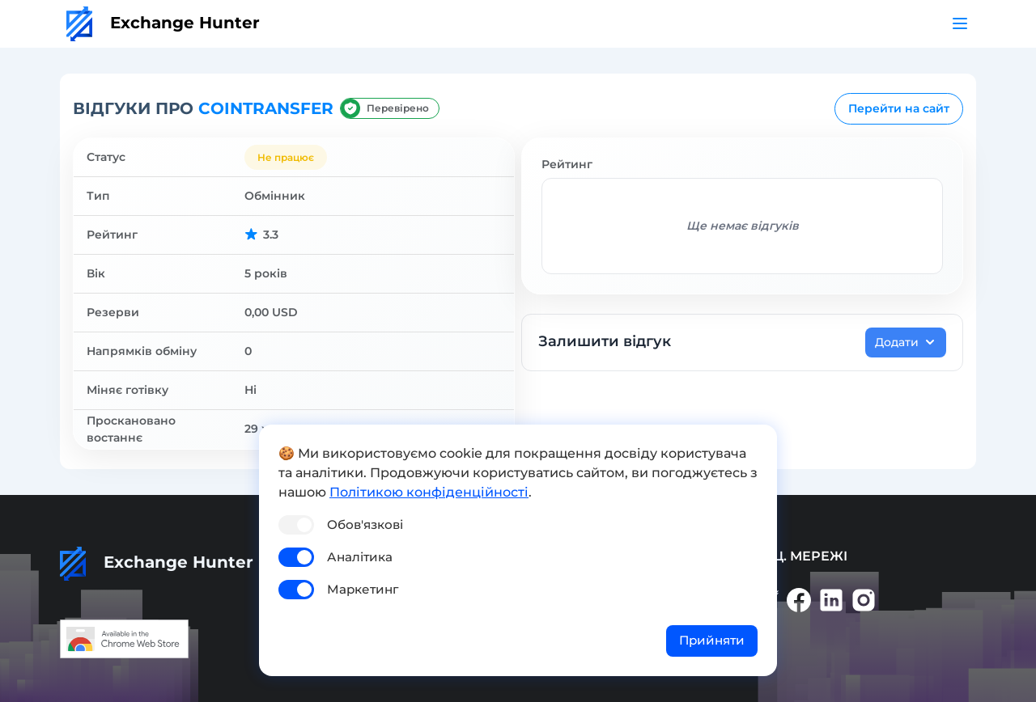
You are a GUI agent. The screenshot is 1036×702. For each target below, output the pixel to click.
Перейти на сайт (898, 108)
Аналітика (360, 557)
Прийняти (712, 640)
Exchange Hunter (163, 22)
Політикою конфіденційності (429, 492)
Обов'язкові (365, 524)
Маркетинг (362, 589)
